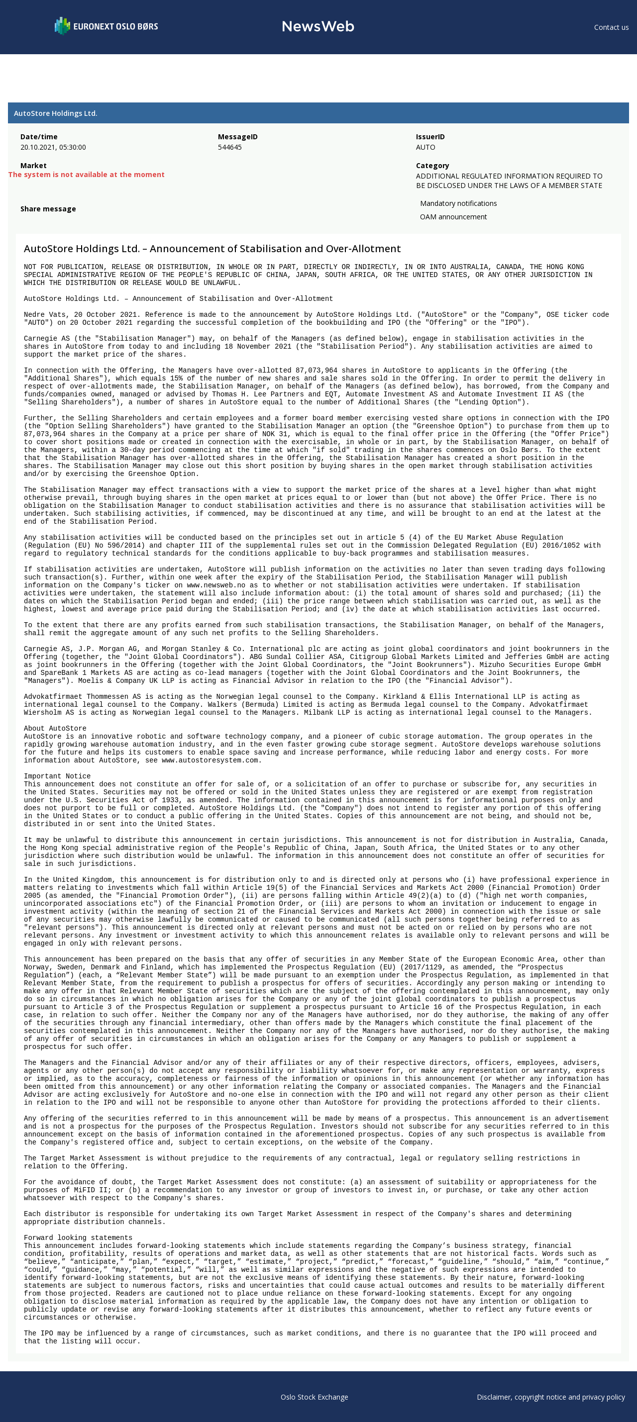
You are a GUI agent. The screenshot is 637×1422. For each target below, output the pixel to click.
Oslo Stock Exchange (314, 1397)
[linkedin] (60, 221)
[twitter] (41, 220)
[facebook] (26, 221)
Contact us (611, 27)
